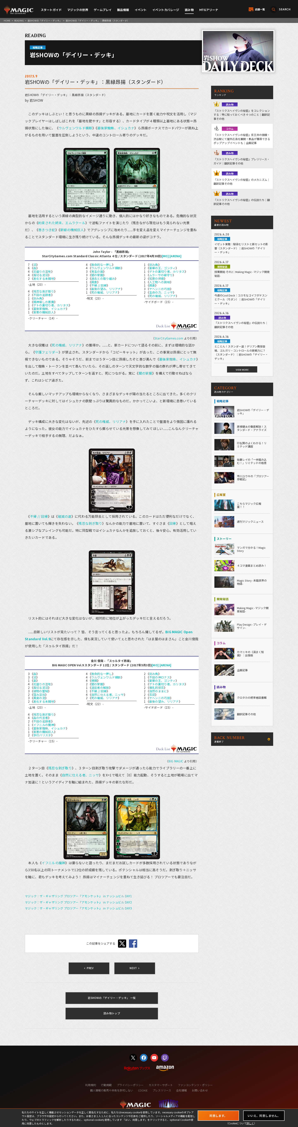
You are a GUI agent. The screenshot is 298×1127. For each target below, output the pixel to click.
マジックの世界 (77, 10)
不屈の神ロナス (159, 677)
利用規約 (90, 1085)
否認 (152, 695)
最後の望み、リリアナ (106, 289)
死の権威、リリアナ (104, 292)
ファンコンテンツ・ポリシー (195, 1085)
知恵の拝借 (156, 278)
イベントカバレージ (165, 10)
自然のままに (158, 691)
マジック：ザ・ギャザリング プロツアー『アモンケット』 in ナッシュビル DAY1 (78, 896)
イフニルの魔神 (43, 725)
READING (19, 20)
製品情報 (123, 10)
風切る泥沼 (40, 275)
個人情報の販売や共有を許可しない (111, 1090)
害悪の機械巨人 (43, 312)
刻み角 (37, 298)
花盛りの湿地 (42, 271)
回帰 (172, 523)
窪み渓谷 (39, 695)
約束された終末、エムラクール (61, 222)
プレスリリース (162, 1090)
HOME (7, 20)
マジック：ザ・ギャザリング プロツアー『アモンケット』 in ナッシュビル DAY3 (78, 908)
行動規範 (106, 1085)
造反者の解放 (100, 687)
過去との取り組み (103, 278)
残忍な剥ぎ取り (43, 291)
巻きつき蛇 (46, 229)
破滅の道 (64, 516)
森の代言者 (40, 718)
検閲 (94, 680)
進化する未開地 (43, 278)
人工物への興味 (159, 282)
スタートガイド (51, 10)
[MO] (165, 256)
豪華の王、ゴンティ (162, 268)
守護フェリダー (47, 352)
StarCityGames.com (169, 338)
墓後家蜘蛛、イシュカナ (115, 127)
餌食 (94, 282)
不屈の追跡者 (42, 295)
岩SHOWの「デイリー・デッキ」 (45, 20)
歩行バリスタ (42, 735)
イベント (141, 10)
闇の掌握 (97, 275)
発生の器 (97, 271)
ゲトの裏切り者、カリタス (51, 305)
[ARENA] (175, 256)
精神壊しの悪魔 (43, 302)
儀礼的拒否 (156, 687)
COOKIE (143, 1090)
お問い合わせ (200, 1090)
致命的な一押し (101, 265)
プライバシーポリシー (130, 1085)
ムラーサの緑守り (161, 275)
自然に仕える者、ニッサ (107, 695)
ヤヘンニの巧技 (159, 289)
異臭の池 (39, 698)
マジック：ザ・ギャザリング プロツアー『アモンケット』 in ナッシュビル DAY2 (78, 902)
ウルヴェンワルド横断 (75, 127)
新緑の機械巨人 (72, 229)
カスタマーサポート (161, 1085)
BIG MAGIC (175, 761)
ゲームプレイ (103, 10)
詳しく (250, 1123)
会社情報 (181, 1090)
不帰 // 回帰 (99, 285)
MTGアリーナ (208, 10)
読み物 (189, 10)
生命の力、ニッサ (161, 292)
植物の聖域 (40, 691)
